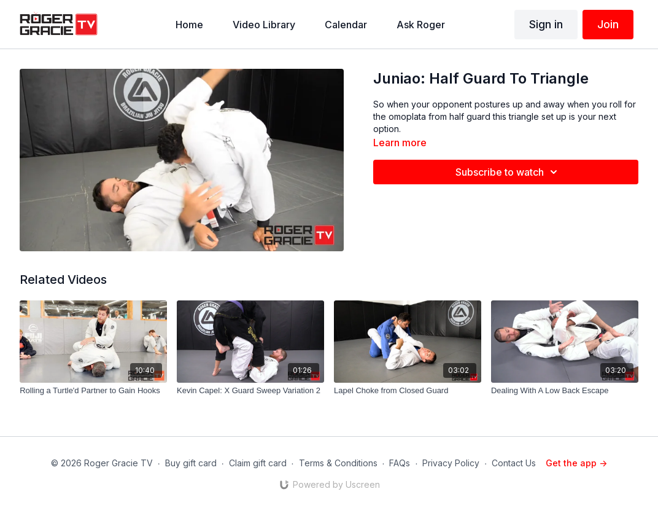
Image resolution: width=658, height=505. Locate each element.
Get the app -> (576, 463)
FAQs (399, 463)
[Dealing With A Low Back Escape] (564, 391)
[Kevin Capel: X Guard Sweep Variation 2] (250, 391)
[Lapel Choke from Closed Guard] (407, 391)
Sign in (546, 24)
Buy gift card (191, 463)
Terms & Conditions (338, 463)
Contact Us (514, 463)
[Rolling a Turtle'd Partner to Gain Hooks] (93, 391)
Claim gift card (258, 463)
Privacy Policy (450, 463)
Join (608, 24)
